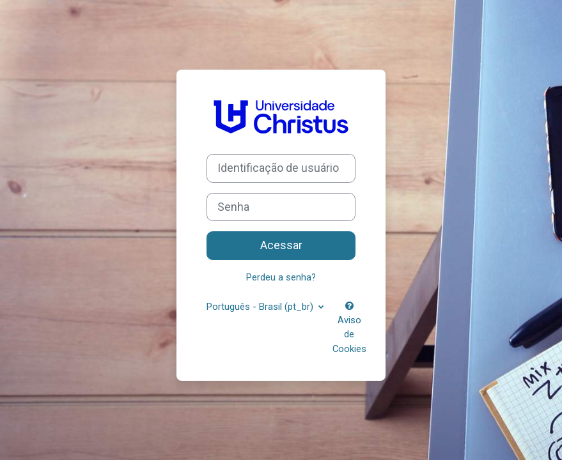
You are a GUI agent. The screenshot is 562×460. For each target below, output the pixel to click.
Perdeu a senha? (281, 277)
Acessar (281, 245)
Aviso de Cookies (349, 328)
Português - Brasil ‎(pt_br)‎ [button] (261, 306)
